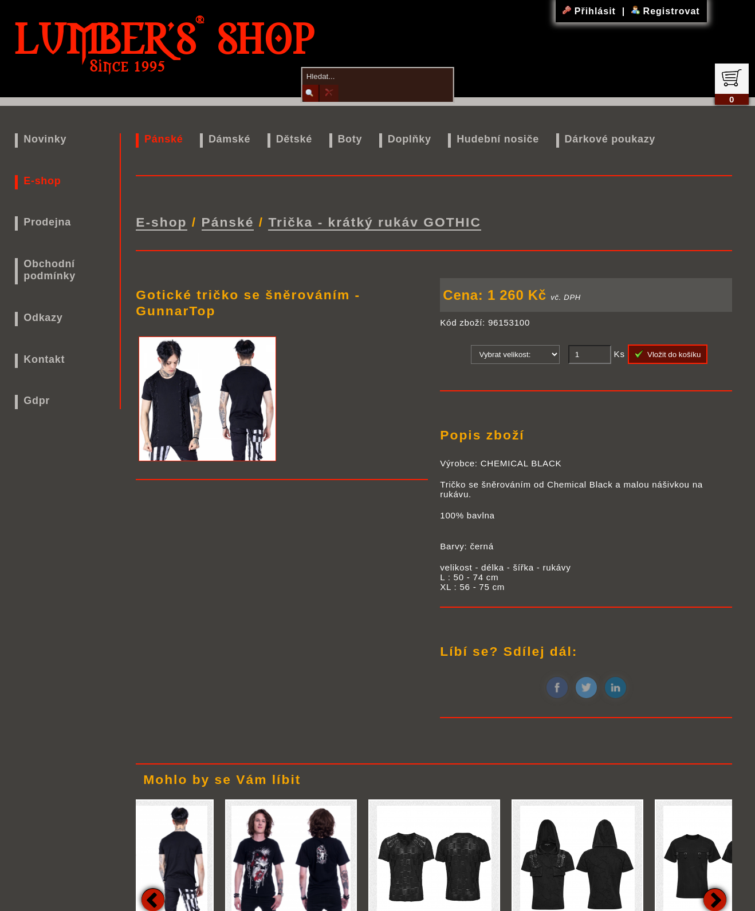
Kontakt (44, 359)
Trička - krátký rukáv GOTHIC (374, 220)
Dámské (229, 139)
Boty (349, 139)
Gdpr (36, 400)
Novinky (44, 139)
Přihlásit (591, 11)
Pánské (163, 139)
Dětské (294, 139)
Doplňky (409, 139)
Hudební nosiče (498, 139)
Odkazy (42, 317)
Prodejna (47, 222)
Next (714, 896)
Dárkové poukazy (610, 139)
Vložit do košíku (668, 350)
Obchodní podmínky (49, 270)
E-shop (42, 181)
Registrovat (665, 11)
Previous (152, 896)
